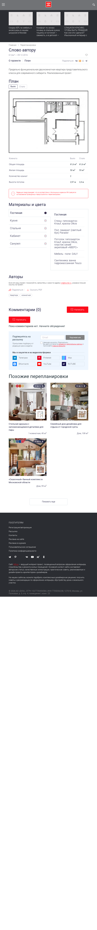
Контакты (13, 535)
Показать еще (48, 501)
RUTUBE (69, 364)
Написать (79, 309)
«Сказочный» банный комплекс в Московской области (28, 481)
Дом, (79, 433)
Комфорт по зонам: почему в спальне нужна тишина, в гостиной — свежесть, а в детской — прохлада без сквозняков (48, 33)
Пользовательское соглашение (22, 547)
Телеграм (20, 357)
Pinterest (44, 357)
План (28, 60)
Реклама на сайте (16, 539)
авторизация (26, 527)
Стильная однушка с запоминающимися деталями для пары (28, 426)
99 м (44, 486)
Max (67, 357)
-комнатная (24, 295)
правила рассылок (58, 346)
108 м (85, 433)
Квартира (13, 295)
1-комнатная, (34, 433)
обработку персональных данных (70, 344)
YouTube (44, 364)
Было (13, 86)
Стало (22, 86)
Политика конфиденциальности (22, 551)
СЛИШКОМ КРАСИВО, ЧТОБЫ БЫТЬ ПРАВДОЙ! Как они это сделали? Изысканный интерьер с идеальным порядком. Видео (76, 34)
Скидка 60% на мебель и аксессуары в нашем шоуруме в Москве (20, 30)
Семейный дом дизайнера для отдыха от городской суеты (69, 425)
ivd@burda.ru (66, 283)
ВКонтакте (21, 364)
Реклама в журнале (17, 543)
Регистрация (14, 527)
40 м (44, 433)
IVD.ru (15, 564)
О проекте (15, 60)
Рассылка (13, 531)
